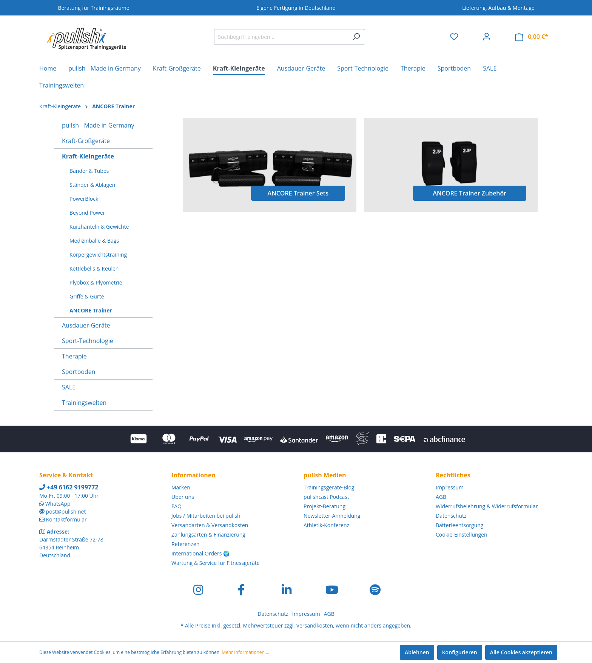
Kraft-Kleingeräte (88, 156)
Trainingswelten (84, 402)
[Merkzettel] (454, 36)
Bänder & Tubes (89, 170)
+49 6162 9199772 (69, 487)
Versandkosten (314, 625)
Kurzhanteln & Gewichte (99, 226)
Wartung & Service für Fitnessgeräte (215, 562)
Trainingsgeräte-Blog (329, 487)
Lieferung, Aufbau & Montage (498, 7)
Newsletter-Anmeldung (332, 515)
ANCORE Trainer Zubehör (470, 193)
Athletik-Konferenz (326, 525)
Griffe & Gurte (86, 296)
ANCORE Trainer (90, 310)
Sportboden (78, 372)
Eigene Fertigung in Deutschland (296, 7)
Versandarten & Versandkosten (209, 525)
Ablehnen (417, 652)
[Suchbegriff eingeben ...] (281, 37)
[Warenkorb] (531, 36)
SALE (69, 387)
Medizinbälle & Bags (94, 240)
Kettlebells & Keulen (94, 268)
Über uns (182, 496)
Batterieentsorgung (459, 525)
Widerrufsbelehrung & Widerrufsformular (487, 506)
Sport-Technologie (87, 341)
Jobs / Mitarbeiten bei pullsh (205, 515)
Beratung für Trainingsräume (93, 7)
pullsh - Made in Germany (98, 125)
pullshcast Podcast (326, 496)
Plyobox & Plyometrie (95, 282)
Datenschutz (451, 515)
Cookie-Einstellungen (461, 534)
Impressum (450, 487)
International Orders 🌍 (200, 553)
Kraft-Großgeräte (86, 141)
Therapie (74, 356)
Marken (180, 487)
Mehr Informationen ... (245, 652)
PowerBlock (83, 198)
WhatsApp (58, 503)
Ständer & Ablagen (92, 184)
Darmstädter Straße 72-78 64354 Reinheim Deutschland (71, 547)
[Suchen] (356, 37)
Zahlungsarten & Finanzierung (208, 534)
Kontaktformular (66, 519)
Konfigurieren (459, 652)
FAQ (176, 506)
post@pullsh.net (66, 511)
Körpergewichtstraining (98, 254)
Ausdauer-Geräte (86, 325)
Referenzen (185, 544)
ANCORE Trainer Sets (298, 193)
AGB (441, 496)
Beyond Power (87, 212)
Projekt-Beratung (324, 506)
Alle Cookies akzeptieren (521, 652)
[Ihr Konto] (486, 36)
